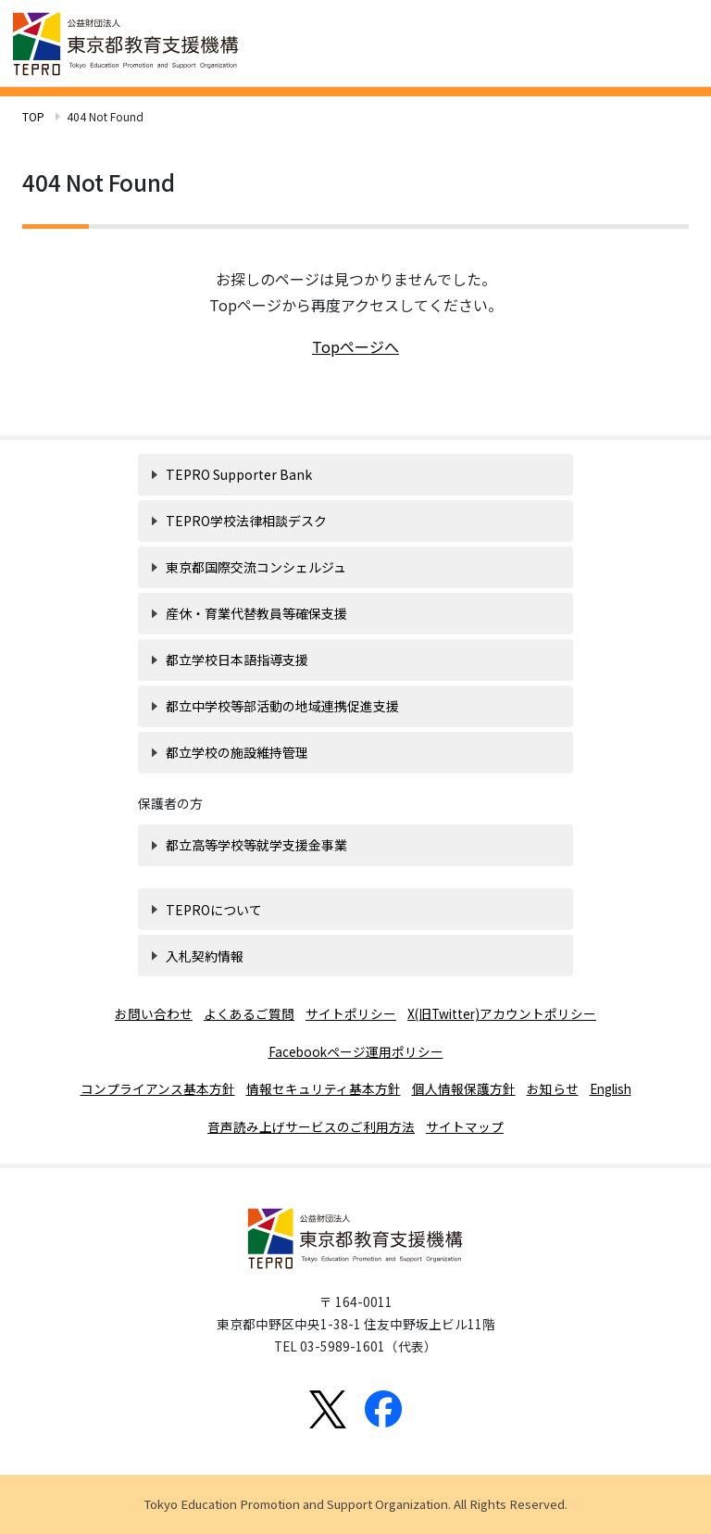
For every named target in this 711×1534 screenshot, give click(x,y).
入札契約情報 (204, 956)
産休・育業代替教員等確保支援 (256, 613)
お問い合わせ (154, 1013)
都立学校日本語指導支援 (237, 659)
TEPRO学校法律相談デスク (246, 520)
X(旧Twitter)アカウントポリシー (501, 1013)
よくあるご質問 (249, 1013)
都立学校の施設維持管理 (237, 752)
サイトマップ (465, 1126)
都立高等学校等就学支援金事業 (256, 845)
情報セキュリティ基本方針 (323, 1088)
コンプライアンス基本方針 (158, 1088)
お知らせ (553, 1088)
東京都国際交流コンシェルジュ (256, 567)
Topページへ (355, 346)
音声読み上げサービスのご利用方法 (311, 1126)
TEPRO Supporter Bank (239, 474)
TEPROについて (214, 909)
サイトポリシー (351, 1013)
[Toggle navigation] (674, 42)
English (610, 1088)
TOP (33, 116)
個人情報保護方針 (464, 1088)
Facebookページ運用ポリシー (355, 1051)
